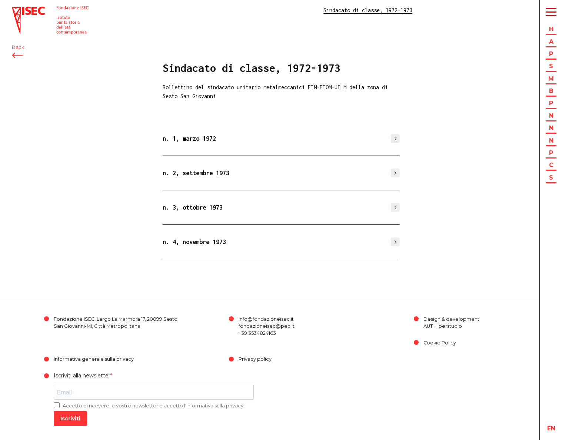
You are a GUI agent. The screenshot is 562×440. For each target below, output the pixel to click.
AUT (428, 326)
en (551, 428)
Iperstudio (450, 326)
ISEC (18, 10)
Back (18, 47)
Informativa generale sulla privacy (94, 359)
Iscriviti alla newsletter (82, 375)
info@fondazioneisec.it (266, 319)
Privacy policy (255, 359)
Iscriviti (70, 418)
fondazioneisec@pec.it (267, 326)
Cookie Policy (439, 343)
